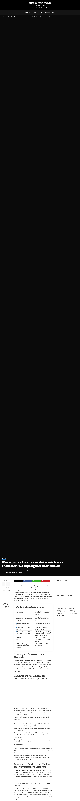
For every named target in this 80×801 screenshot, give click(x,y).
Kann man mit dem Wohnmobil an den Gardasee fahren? (42, 639)
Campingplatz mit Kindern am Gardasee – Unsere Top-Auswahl (42, 612)
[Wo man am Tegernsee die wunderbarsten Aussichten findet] (73, 603)
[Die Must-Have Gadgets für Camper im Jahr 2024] (6, 598)
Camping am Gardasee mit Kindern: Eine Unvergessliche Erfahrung (24, 618)
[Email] (8, 584)
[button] (18, 581)
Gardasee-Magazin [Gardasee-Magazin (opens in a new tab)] (24, 753)
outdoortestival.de (40, 2)
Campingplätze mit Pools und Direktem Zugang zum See (42, 618)
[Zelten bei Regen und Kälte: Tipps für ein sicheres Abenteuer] (73, 586)
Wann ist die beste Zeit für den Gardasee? (42, 644)
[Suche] (77, 12)
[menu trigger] (3, 12)
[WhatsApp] (3, 584)
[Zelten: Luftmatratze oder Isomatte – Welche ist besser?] (62, 586)
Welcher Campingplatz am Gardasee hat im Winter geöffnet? (23, 645)
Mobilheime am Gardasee (43, 623)
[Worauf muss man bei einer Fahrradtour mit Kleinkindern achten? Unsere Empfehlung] (62, 603)
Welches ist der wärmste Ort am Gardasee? (42, 628)
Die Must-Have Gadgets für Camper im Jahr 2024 (6, 606)
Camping (4, 558)
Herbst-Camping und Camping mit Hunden (22, 624)
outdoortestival (11, 570)
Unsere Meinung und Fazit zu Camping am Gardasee (23, 632)
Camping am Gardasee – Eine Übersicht (23, 611)
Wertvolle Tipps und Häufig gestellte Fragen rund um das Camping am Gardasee (43, 633)
